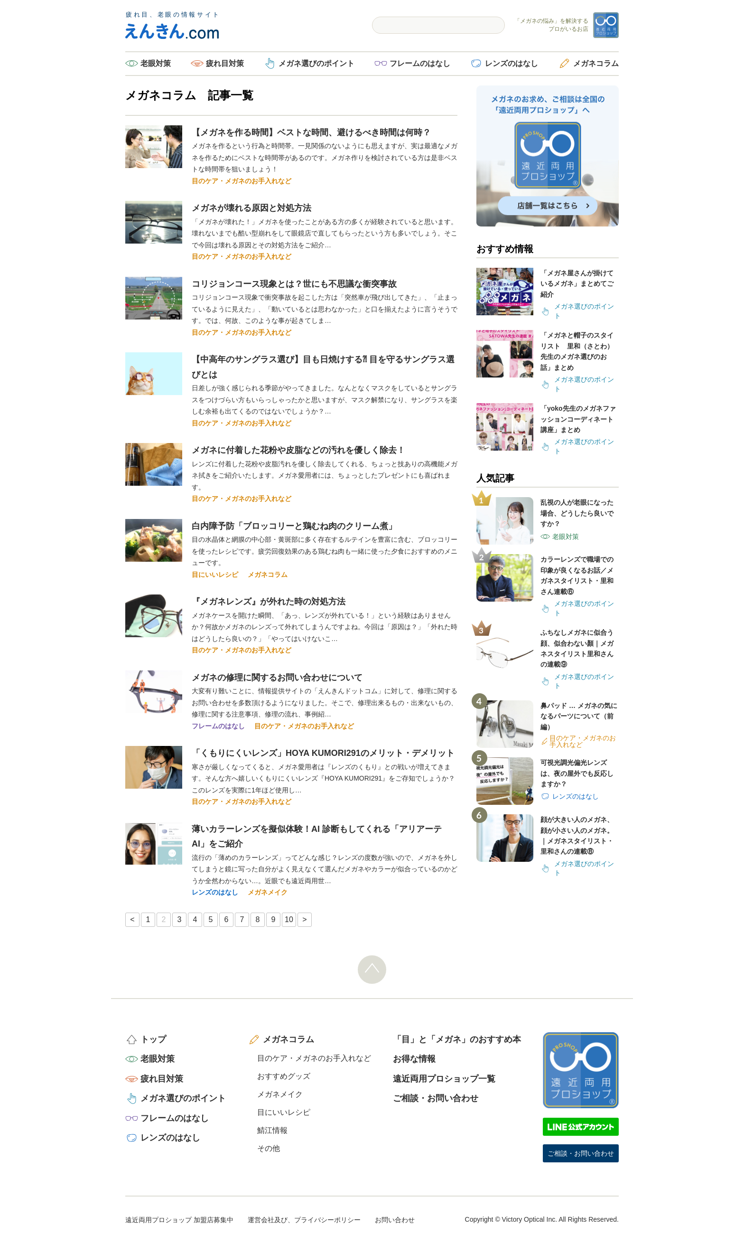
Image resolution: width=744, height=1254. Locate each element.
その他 (268, 1148)
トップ (153, 1039)
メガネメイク (268, 892)
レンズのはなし (511, 63)
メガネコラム (596, 63)
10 (289, 919)
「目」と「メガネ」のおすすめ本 (457, 1039)
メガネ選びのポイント (316, 63)
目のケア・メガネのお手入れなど (241, 181)
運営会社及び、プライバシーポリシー (304, 1220)
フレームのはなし (420, 63)
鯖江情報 (272, 1130)
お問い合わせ (395, 1220)
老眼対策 (155, 63)
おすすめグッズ (283, 1076)
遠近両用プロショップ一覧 (444, 1079)
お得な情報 (414, 1059)
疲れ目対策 (225, 63)
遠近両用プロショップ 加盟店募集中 (179, 1220)
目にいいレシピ (215, 574)
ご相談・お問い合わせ (435, 1098)
